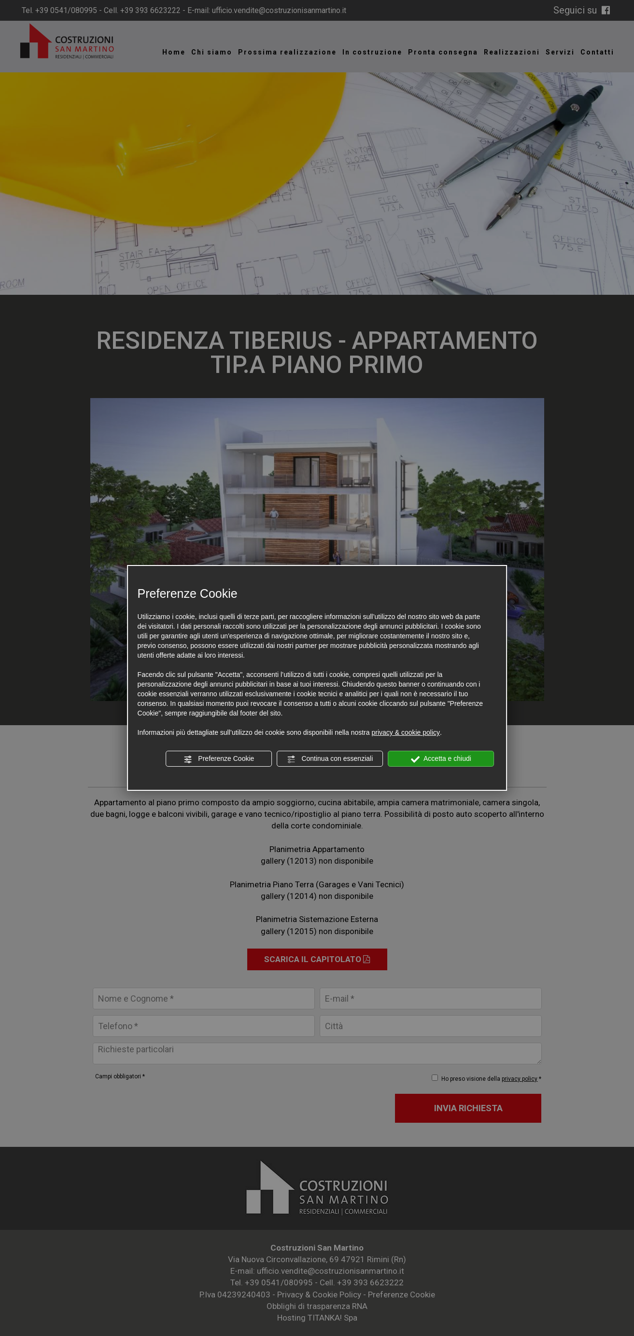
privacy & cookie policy (405, 732)
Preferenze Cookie (218, 759)
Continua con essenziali (330, 759)
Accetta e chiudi (441, 759)
